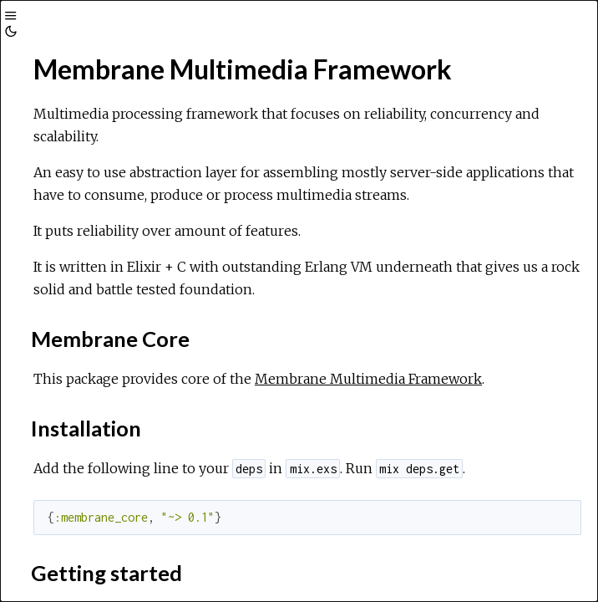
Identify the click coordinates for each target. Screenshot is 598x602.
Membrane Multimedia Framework (368, 378)
